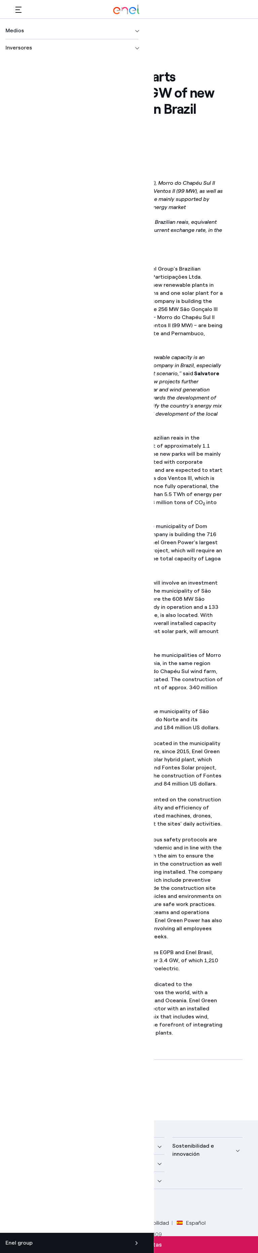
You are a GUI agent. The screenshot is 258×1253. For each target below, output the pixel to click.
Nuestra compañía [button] (38, 1146)
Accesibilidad (153, 1223)
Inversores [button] (28, 1180)
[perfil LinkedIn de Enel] (53, 1205)
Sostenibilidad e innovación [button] (193, 1150)
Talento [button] (104, 1180)
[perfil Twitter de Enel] (38, 1205)
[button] (18, 10)
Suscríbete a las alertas (129, 1244)
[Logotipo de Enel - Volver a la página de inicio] (126, 9)
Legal (50, 1223)
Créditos (26, 1223)
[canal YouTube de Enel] (68, 1205)
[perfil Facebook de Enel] (23, 1205)
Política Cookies (109, 1223)
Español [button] (191, 1223)
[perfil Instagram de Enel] (83, 1205)
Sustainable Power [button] (117, 1163)
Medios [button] (103, 1146)
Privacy (74, 1223)
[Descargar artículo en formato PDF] (75, 1089)
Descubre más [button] (33, 1163)
